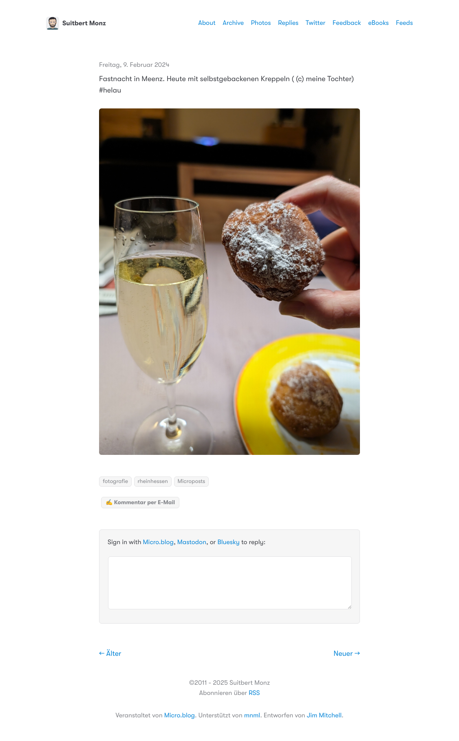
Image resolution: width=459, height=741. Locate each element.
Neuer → (346, 654)
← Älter (110, 654)
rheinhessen (153, 481)
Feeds (404, 22)
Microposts (191, 481)
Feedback (347, 22)
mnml (252, 715)
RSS (254, 693)
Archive (233, 22)
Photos (261, 22)
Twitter (316, 22)
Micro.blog (158, 542)
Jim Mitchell (324, 715)
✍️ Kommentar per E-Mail (140, 502)
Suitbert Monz (76, 23)
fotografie (115, 481)
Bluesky (228, 542)
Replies (288, 22)
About (206, 22)
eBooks (378, 22)
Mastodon (191, 542)
